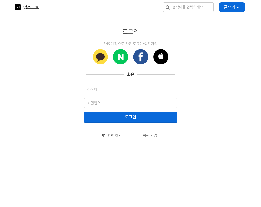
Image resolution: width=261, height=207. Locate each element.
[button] (160, 56)
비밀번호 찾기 (111, 135)
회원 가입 (150, 135)
